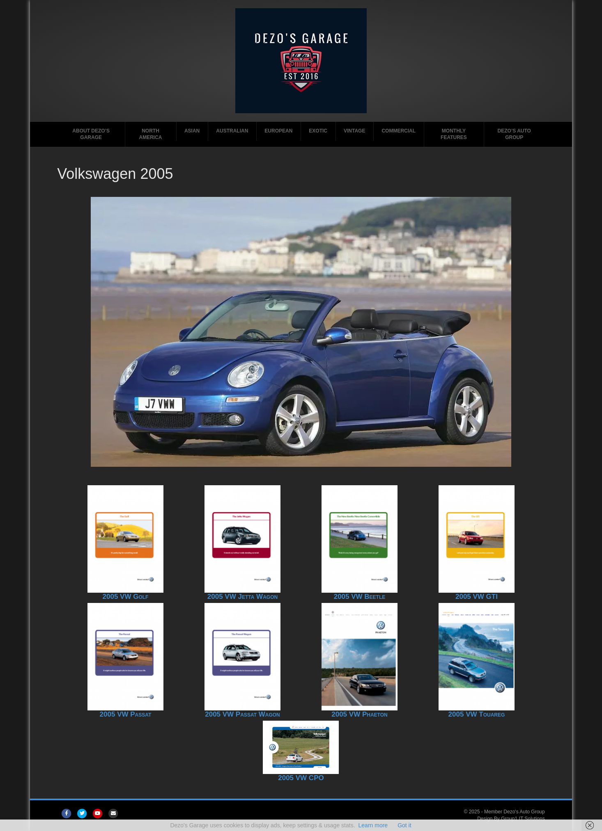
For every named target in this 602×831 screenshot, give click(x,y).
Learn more (373, 825)
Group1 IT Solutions (523, 819)
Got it (404, 825)
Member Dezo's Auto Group (514, 812)
